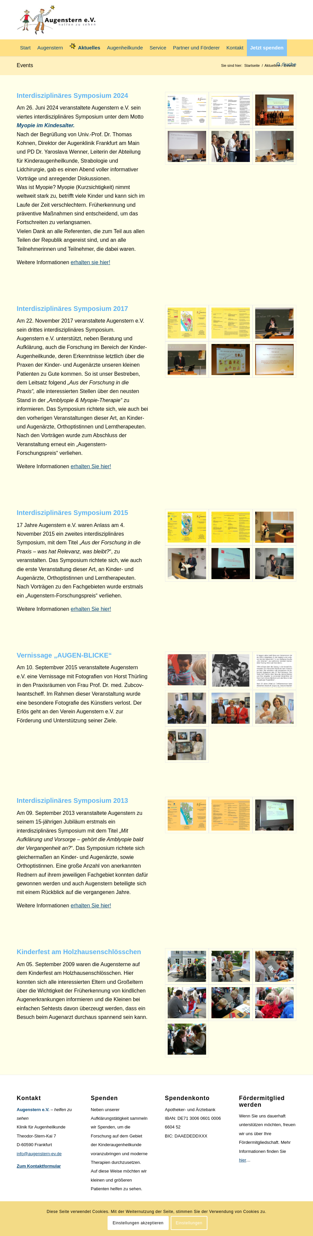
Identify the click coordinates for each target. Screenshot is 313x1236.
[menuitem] (25, 47)
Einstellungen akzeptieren (138, 1223)
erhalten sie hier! (90, 262)
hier (242, 1160)
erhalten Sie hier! (91, 466)
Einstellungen (189, 1223)
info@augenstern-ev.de (39, 1153)
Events (25, 65)
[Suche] (284, 64)
